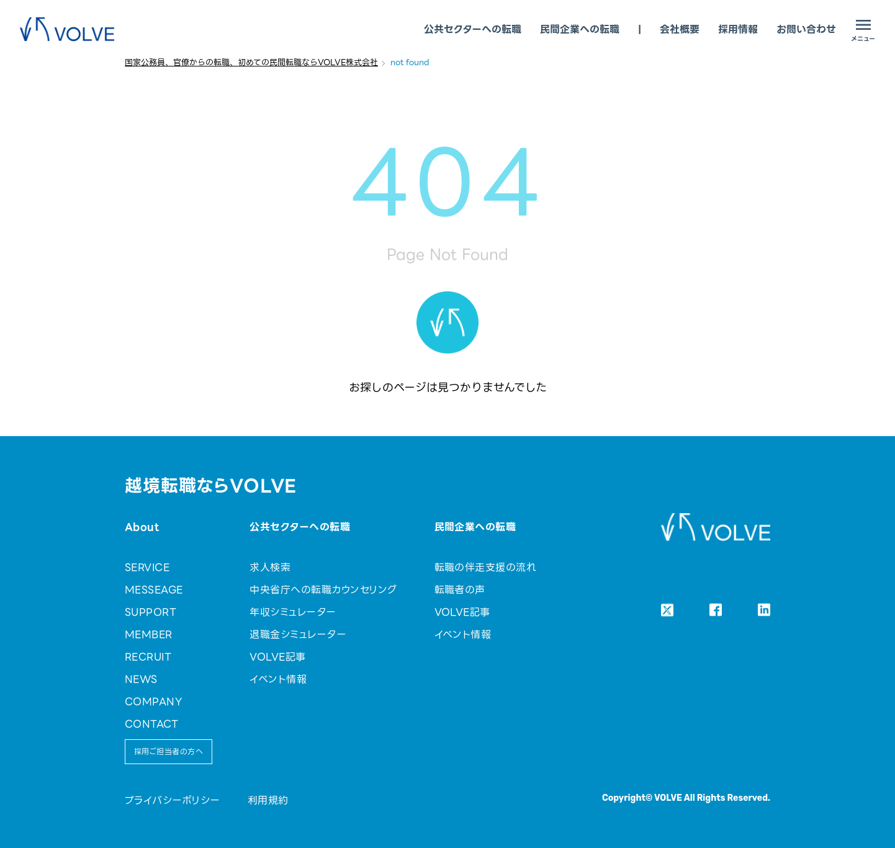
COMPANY (153, 701)
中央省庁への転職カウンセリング (323, 590)
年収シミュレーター (293, 612)
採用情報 (738, 29)
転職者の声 (459, 590)
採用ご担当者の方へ (168, 751)
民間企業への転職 (579, 29)
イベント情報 (278, 679)
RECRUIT (148, 657)
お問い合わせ (806, 29)
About (142, 527)
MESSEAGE (154, 590)
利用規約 (268, 800)
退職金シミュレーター (298, 634)
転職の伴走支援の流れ (485, 567)
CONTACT (151, 724)
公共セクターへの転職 (472, 29)
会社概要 (679, 29)
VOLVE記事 (277, 657)
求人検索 (270, 567)
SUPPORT (150, 612)
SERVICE (147, 567)
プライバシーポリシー (172, 800)
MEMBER (149, 634)
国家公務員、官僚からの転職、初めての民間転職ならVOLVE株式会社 (251, 62)
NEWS (141, 679)
